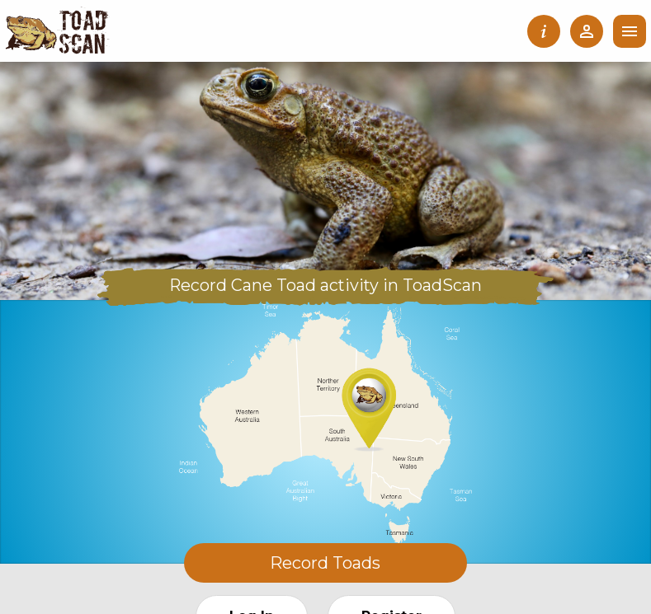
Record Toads (325, 563)
